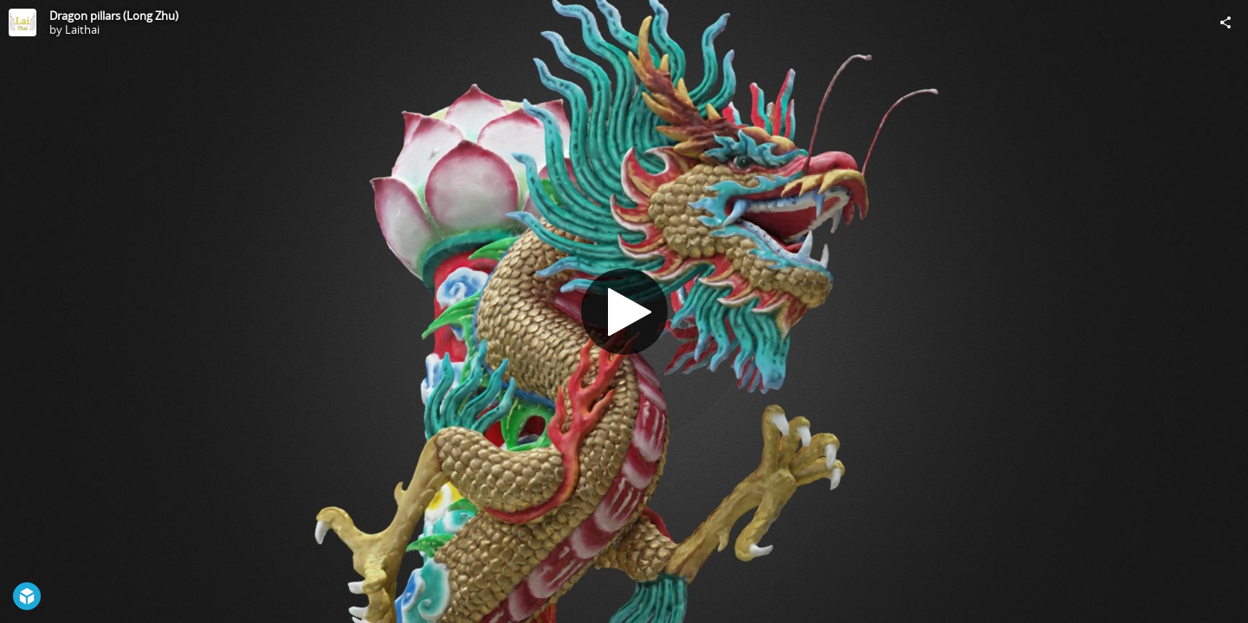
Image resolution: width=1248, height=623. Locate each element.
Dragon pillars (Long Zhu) (113, 15)
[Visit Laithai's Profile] (22, 22)
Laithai (82, 29)
